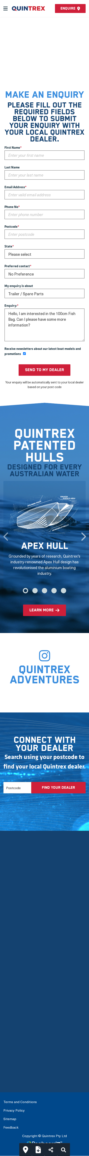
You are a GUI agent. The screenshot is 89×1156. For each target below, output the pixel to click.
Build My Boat (15, 1056)
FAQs (8, 955)
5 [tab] (63, 590)
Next (83, 534)
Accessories (14, 1033)
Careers (10, 965)
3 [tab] (44, 590)
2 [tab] (35, 590)
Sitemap (9, 1118)
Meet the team (16, 901)
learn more (41, 610)
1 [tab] (25, 590)
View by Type (14, 996)
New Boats (12, 987)
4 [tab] (54, 590)
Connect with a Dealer (22, 1065)
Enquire (70, 8)
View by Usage (15, 1006)
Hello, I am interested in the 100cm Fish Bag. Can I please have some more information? (44, 324)
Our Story (11, 892)
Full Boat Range (16, 1015)
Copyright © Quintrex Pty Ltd (44, 1135)
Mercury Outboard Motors (26, 937)
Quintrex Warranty (19, 928)
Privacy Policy (14, 1110)
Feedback (10, 1127)
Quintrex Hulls (15, 919)
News (8, 946)
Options (10, 1024)
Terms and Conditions (20, 1101)
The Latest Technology (23, 910)
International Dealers (21, 1074)
